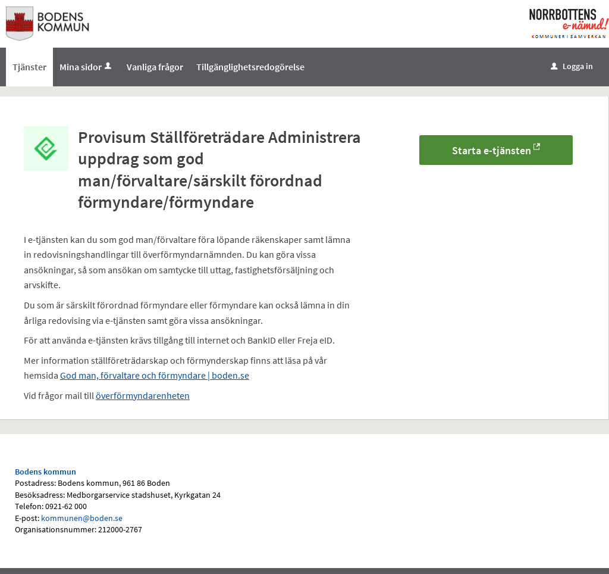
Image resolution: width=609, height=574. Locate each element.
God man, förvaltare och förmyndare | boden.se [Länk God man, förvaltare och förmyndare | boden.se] (154, 375)
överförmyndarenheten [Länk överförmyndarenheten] (143, 395)
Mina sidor (86, 67)
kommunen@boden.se (82, 518)
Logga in (572, 66)
